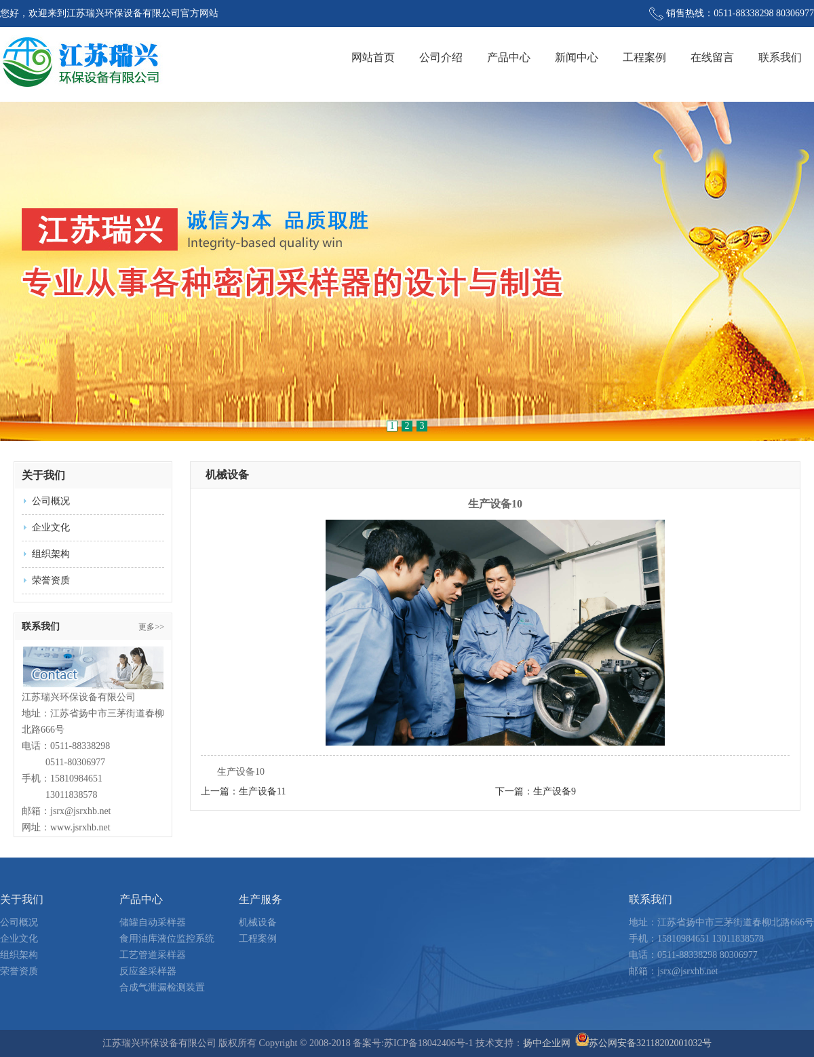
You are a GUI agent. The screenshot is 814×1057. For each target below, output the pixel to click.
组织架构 (51, 554)
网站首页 (373, 57)
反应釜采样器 (147, 971)
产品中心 (508, 57)
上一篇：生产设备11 (243, 791)
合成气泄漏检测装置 (162, 987)
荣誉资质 (51, 580)
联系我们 (780, 57)
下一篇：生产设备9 (535, 791)
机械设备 (227, 474)
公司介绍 (441, 57)
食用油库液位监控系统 (166, 939)
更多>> (151, 627)
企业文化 (51, 527)
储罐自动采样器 (152, 922)
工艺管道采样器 (152, 955)
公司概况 (51, 501)
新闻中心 (576, 57)
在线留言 (712, 57)
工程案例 (644, 57)
